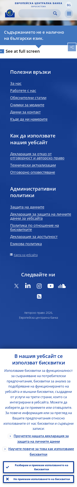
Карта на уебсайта (26, 255)
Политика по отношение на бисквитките (34, 227)
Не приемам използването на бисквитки (41, 479)
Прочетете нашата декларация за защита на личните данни (41, 439)
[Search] (36, 13)
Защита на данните (27, 206)
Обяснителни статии (28, 97)
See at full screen (23, 51)
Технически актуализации (33, 165)
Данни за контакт (25, 111)
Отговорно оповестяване (32, 172)
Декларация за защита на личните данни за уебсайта (40, 216)
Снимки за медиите (27, 104)
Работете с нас (23, 90)
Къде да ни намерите (29, 119)
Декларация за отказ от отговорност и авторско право (37, 155)
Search (55, 13)
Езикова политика (26, 243)
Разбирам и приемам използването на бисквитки (41, 467)
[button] (69, 5)
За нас (16, 83)
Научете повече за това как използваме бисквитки (41, 452)
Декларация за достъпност (33, 236)
